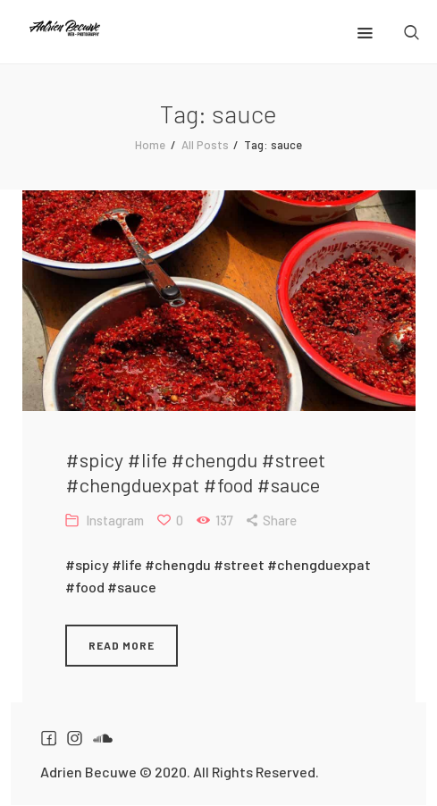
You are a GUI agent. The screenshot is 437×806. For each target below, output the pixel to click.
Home (150, 145)
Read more (121, 645)
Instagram (115, 520)
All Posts (205, 145)
